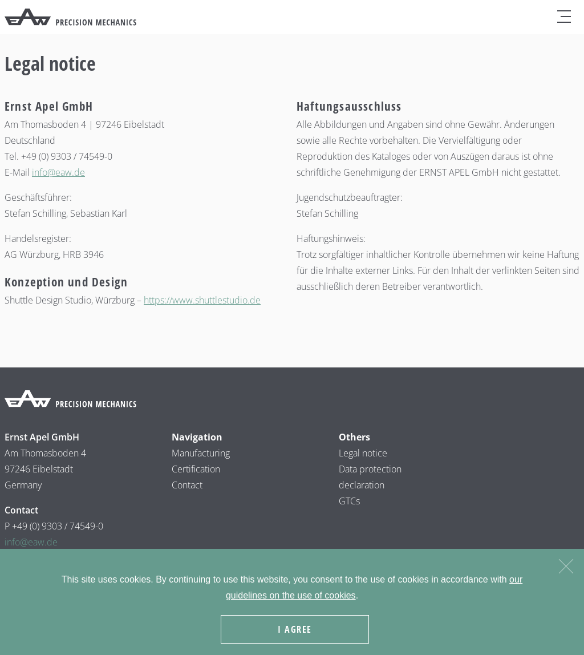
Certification (196, 469)
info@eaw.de (58, 172)
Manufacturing (201, 453)
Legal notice (363, 453)
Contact (187, 485)
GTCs (349, 501)
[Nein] (565, 565)
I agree (295, 629)
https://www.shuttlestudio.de (202, 300)
